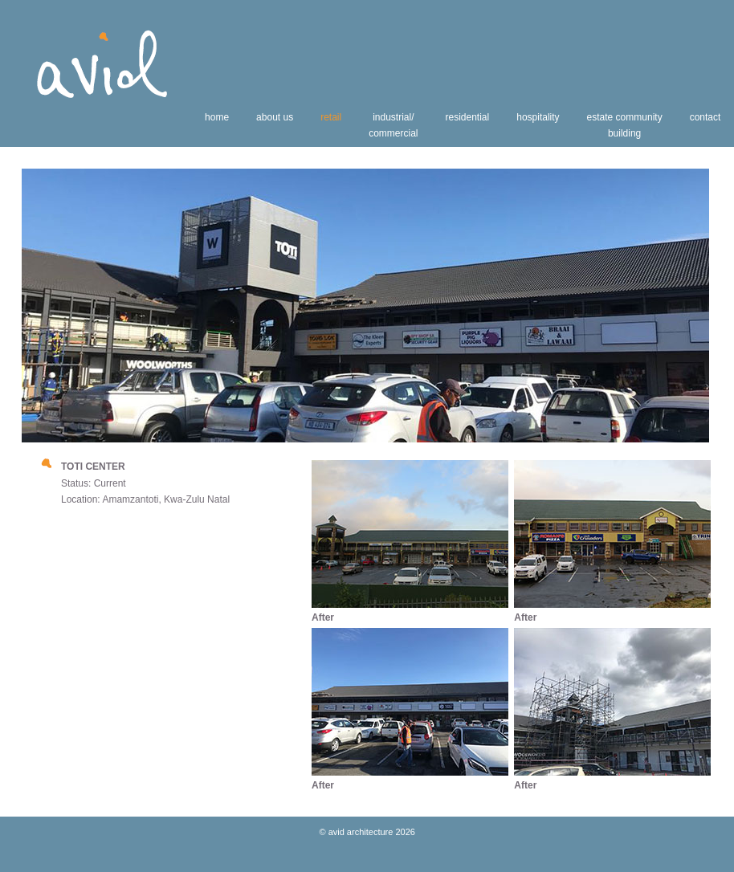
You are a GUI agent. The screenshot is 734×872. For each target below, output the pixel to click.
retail (330, 117)
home (217, 117)
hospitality (537, 117)
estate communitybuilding (625, 125)
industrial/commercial (393, 125)
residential (468, 117)
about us (274, 117)
